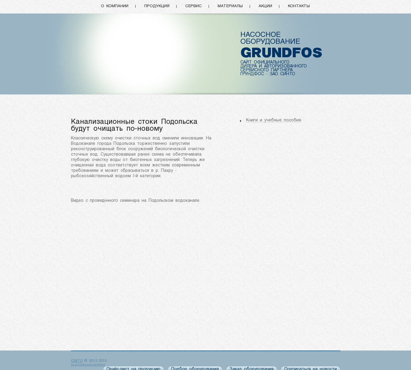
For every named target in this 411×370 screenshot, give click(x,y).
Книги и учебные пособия (273, 120)
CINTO (77, 361)
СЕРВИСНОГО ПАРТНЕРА (266, 70)
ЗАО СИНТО (282, 74)
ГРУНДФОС (252, 74)
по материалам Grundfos (88, 364)
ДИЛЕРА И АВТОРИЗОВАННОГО (273, 66)
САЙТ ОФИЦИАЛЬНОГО (264, 62)
